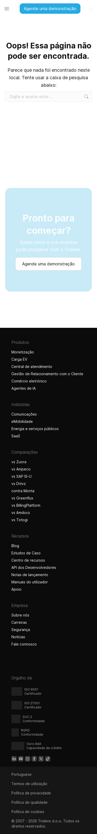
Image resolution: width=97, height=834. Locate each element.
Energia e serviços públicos (35, 428)
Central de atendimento (31, 366)
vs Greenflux (22, 498)
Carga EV (19, 359)
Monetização (22, 352)
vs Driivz (18, 483)
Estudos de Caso (26, 553)
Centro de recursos (28, 560)
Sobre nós (20, 615)
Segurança (20, 629)
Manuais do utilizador (29, 582)
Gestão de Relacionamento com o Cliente (47, 374)
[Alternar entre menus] (6, 8)
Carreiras (19, 622)
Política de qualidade (29, 802)
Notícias (18, 637)
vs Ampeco (21, 469)
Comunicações (24, 414)
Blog (15, 545)
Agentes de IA (24, 388)
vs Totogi (20, 520)
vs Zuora (18, 462)
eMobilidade (22, 421)
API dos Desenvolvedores (33, 567)
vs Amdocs (20, 512)
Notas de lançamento (29, 574)
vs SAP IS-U (21, 476)
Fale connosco (24, 644)
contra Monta (22, 491)
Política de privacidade (31, 793)
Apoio (16, 589)
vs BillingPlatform (25, 505)
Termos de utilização (29, 783)
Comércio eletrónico (29, 381)
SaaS (15, 436)
